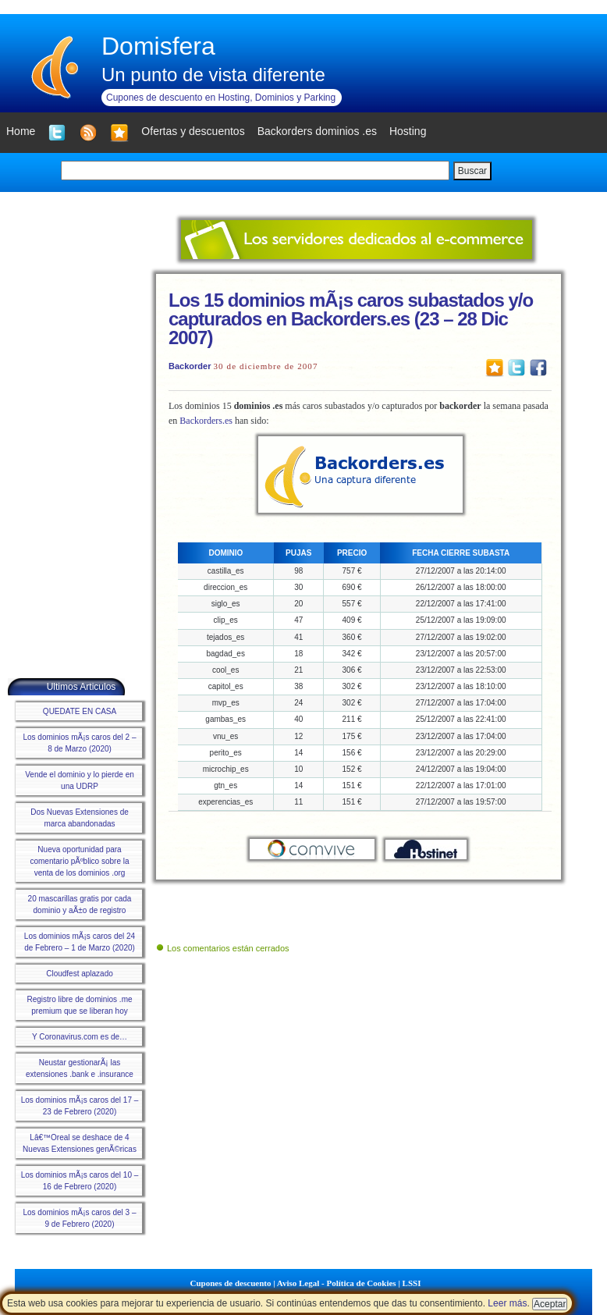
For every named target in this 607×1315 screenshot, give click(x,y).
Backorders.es (206, 420)
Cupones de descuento (231, 1283)
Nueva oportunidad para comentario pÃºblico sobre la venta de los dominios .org (79, 861)
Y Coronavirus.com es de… (79, 1036)
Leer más (507, 1303)
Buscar (472, 170)
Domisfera (158, 46)
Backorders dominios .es (317, 131)
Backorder (190, 366)
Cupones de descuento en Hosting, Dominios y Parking (220, 97)
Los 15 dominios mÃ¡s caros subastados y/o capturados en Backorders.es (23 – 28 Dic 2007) (351, 319)
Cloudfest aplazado (79, 973)
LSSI (412, 1283)
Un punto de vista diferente (213, 74)
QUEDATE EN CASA (79, 711)
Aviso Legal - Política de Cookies (336, 1283)
